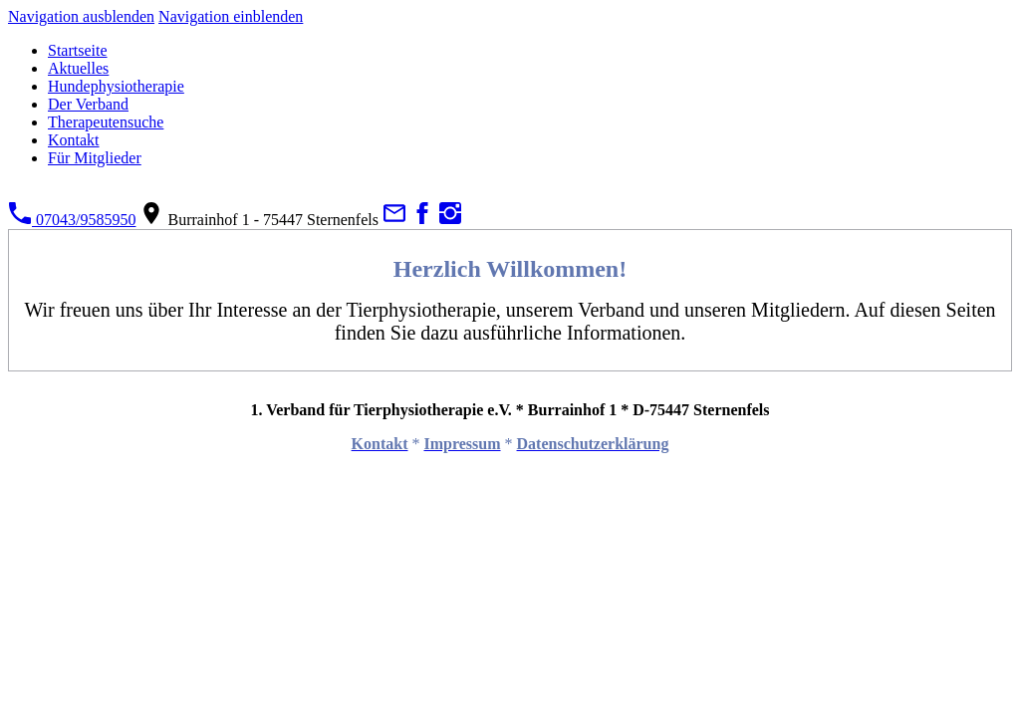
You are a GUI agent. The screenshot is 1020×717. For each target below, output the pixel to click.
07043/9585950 (71, 219)
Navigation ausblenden (81, 16)
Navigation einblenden (230, 16)
